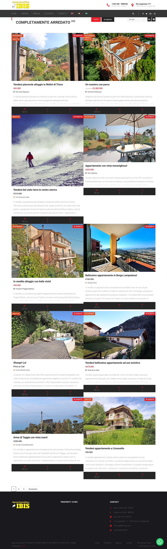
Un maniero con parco (97, 84)
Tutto (96, 19)
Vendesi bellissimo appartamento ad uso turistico (112, 362)
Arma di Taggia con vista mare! (30, 437)
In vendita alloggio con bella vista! (32, 281)
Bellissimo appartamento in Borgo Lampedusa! (111, 275)
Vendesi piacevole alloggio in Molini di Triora (38, 84)
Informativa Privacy (144, 543)
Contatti (129, 543)
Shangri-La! (19, 362)
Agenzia (118, 543)
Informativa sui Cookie (147, 546)
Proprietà (107, 543)
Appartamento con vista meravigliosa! (106, 165)
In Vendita (108, 19)
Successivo (33, 489)
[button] (160, 542)
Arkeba (23, 546)
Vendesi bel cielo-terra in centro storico (35, 189)
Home (97, 543)
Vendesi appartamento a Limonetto (104, 448)
